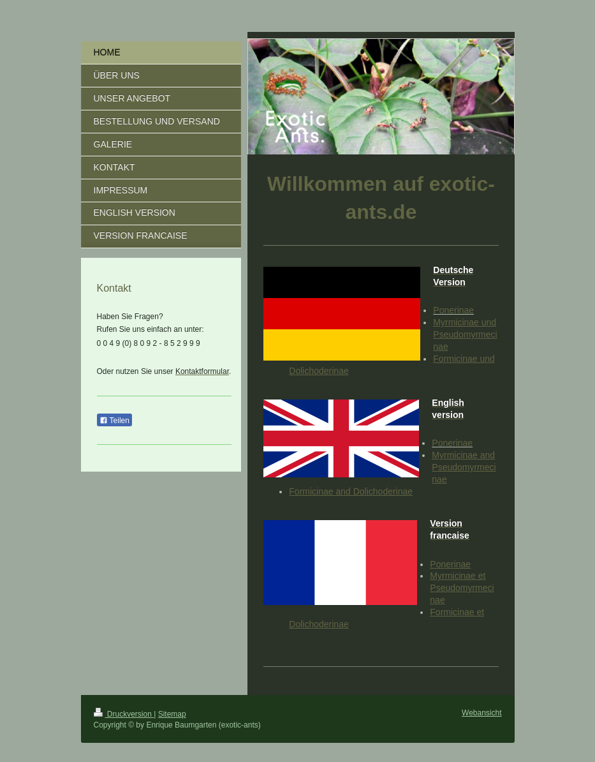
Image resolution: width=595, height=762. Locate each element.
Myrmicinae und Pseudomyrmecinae (465, 334)
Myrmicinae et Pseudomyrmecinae (462, 588)
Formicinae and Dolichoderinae (351, 491)
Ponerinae (453, 310)
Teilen (114, 420)
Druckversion (124, 714)
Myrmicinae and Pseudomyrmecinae (464, 467)
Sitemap (172, 714)
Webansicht (481, 712)
